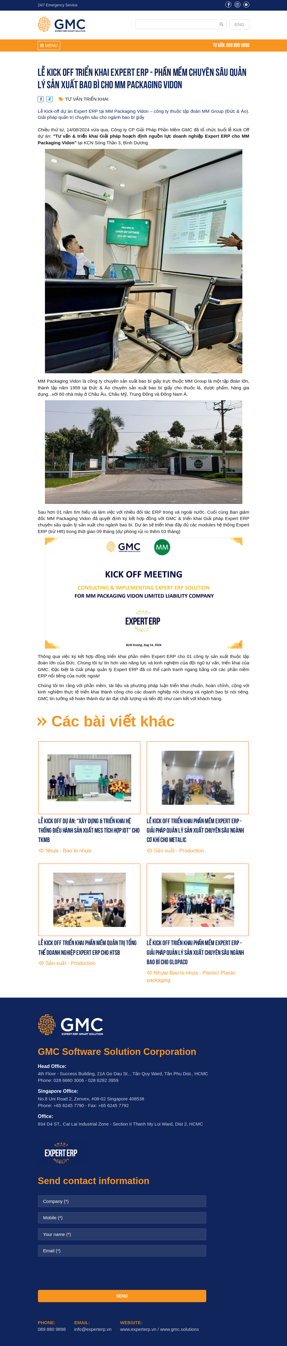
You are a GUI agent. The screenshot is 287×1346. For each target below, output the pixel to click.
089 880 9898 (237, 44)
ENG (239, 24)
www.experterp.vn (138, 1329)
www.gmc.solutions (179, 1329)
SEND (122, 1296)
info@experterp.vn (92, 1329)
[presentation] (122, 1273)
